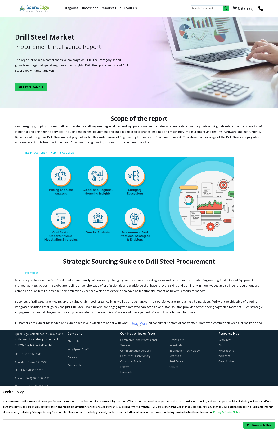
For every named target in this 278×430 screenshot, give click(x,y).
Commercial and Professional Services (138, 342)
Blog (221, 345)
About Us (130, 8)
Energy (124, 366)
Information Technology (184, 350)
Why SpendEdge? (78, 349)
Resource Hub (111, 8)
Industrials (175, 345)
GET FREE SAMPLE (31, 87)
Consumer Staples (131, 361)
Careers (72, 357)
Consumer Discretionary (135, 356)
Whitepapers (226, 350)
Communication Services (135, 350)
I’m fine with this (259, 425)
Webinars (224, 356)
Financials (126, 372)
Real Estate (176, 361)
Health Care (176, 340)
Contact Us (74, 365)
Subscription (89, 8)
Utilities (173, 366)
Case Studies (226, 361)
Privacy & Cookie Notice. (227, 412)
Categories (70, 8)
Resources (224, 340)
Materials (175, 356)
